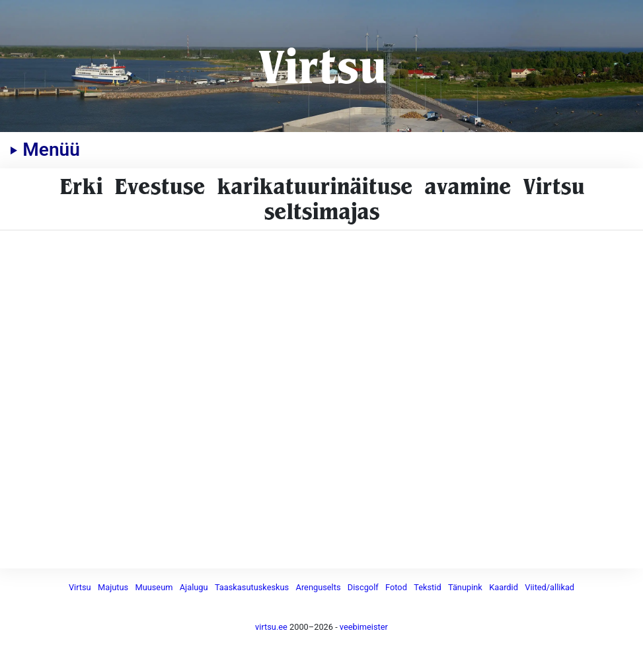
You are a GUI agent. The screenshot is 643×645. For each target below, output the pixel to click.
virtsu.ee (271, 627)
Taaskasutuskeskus (252, 587)
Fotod (396, 587)
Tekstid (427, 587)
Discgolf (363, 587)
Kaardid (503, 587)
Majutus (113, 587)
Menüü (45, 149)
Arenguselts (318, 587)
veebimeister (364, 627)
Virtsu (321, 66)
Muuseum (153, 587)
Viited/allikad (549, 587)
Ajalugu (194, 587)
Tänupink (465, 587)
